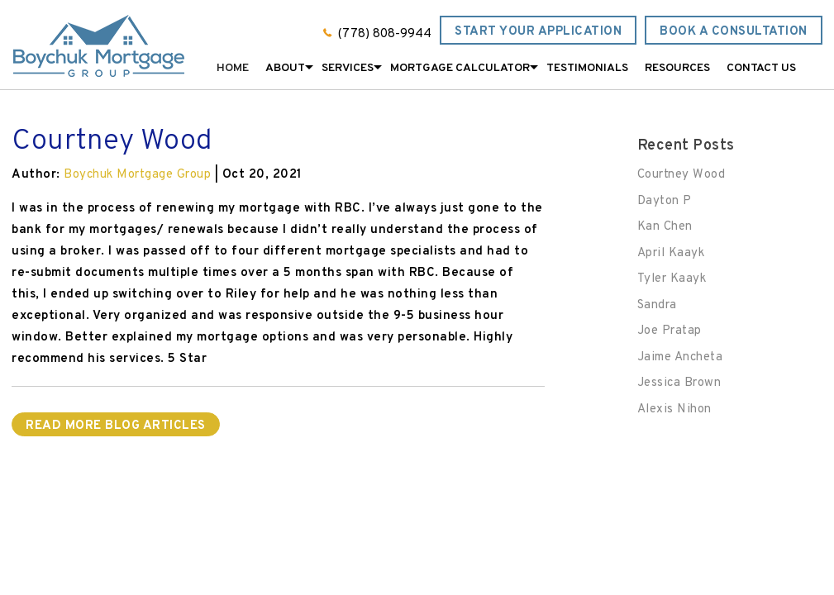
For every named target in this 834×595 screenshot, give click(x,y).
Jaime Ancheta (680, 357)
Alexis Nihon (674, 409)
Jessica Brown (679, 383)
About (285, 68)
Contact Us (761, 68)
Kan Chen (665, 227)
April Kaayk (671, 253)
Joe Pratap (669, 331)
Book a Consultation (734, 32)
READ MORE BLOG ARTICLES (116, 426)
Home (233, 68)
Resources (677, 68)
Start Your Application (538, 32)
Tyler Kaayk (672, 279)
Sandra (657, 305)
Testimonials (587, 68)
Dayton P (664, 201)
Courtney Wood (681, 175)
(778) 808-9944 (384, 34)
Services (348, 68)
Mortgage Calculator (460, 68)
